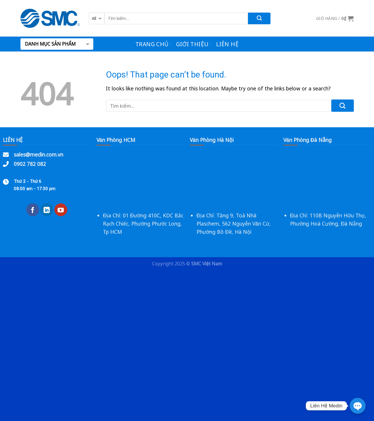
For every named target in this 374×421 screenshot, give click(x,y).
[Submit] (259, 18)
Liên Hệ (227, 44)
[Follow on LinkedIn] (46, 209)
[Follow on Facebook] (32, 209)
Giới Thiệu (192, 44)
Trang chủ (151, 44)
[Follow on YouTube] (60, 209)
